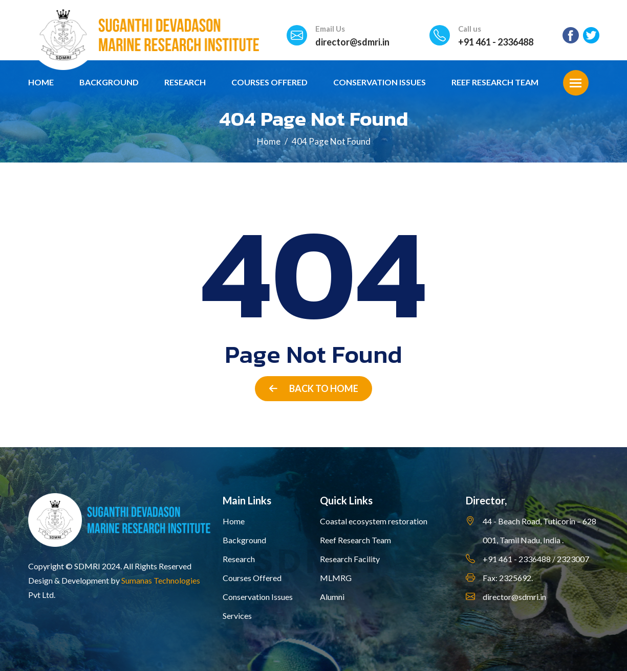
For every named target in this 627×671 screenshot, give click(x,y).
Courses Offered (269, 82)
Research (185, 82)
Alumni (332, 596)
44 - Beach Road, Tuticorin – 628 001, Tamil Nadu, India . (539, 530)
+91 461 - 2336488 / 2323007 (536, 559)
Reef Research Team (494, 82)
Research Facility (350, 559)
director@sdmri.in (352, 42)
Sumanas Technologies (160, 580)
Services (237, 615)
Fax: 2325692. (508, 578)
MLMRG (336, 578)
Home (41, 82)
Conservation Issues (379, 82)
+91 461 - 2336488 (495, 42)
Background (109, 82)
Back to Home (313, 388)
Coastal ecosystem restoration (373, 521)
